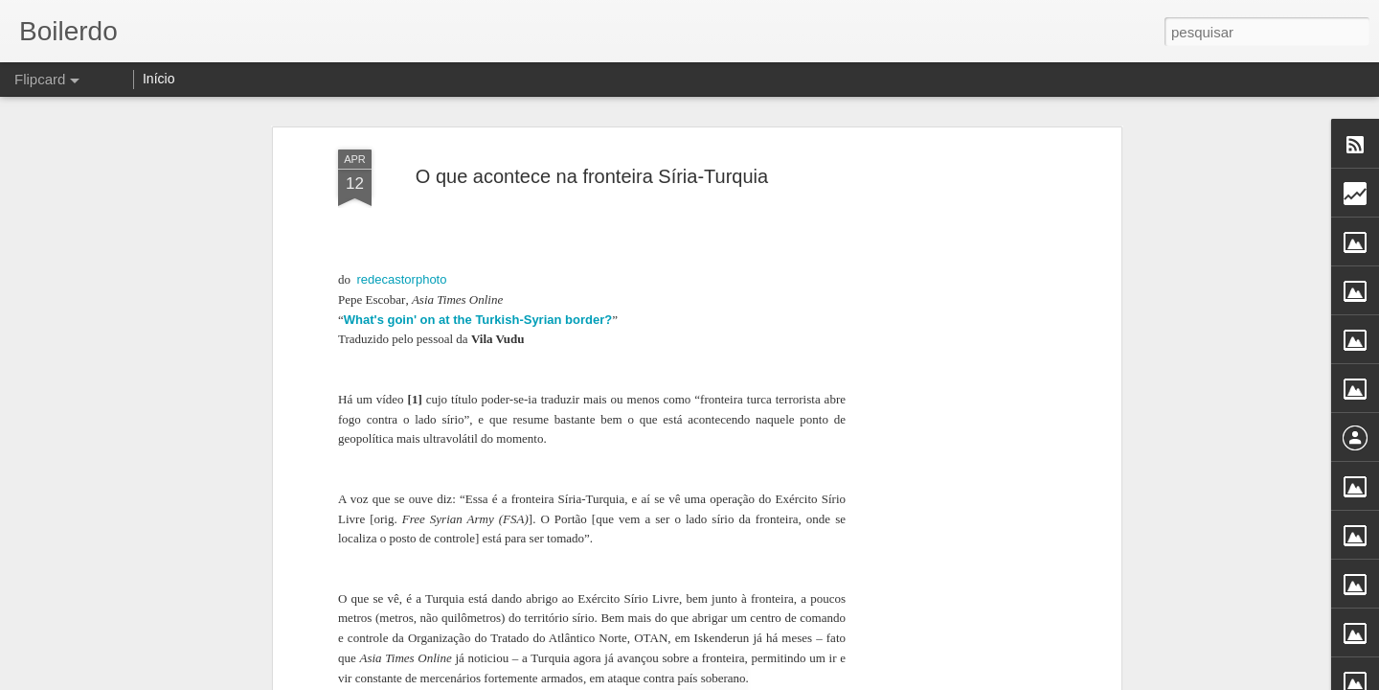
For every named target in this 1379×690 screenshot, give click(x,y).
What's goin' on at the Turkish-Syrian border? (478, 319)
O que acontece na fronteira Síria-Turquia (592, 176)
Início (158, 78)
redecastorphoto (402, 279)
